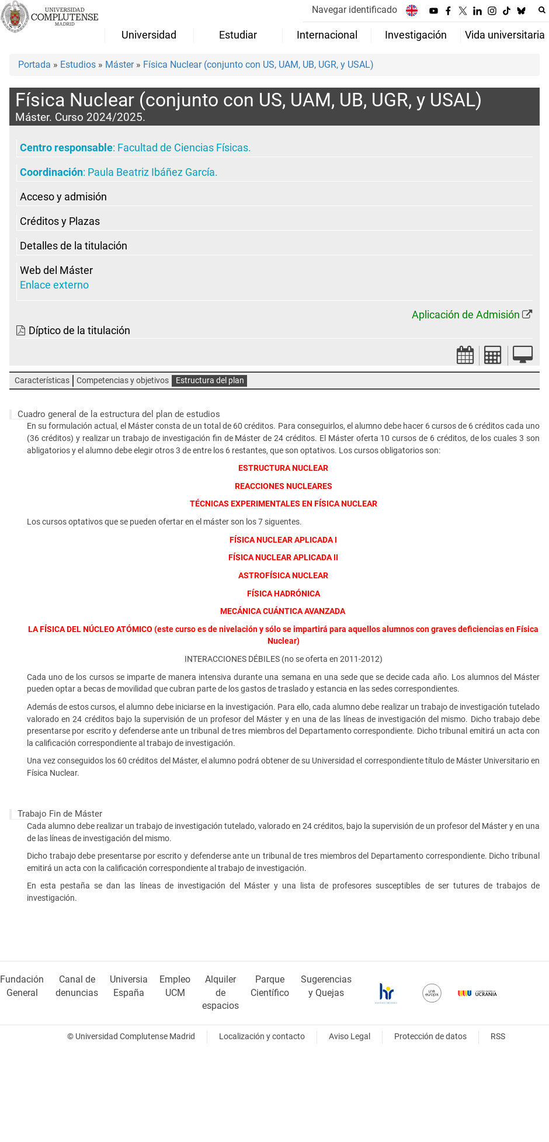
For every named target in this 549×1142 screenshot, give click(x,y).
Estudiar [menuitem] (238, 35)
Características (42, 381)
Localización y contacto (262, 1037)
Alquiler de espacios (220, 993)
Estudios (78, 64)
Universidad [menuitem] (148, 35)
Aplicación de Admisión (466, 315)
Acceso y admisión (63, 197)
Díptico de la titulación (79, 330)
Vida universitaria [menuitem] (505, 35)
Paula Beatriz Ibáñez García (151, 172)
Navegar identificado (354, 9)
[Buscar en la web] (542, 10)
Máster (119, 64)
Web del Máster (56, 270)
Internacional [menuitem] (327, 35)
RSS (498, 1037)
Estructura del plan (210, 381)
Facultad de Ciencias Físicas (182, 148)
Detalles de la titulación (73, 246)
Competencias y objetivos (123, 381)
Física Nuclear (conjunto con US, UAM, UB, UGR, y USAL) (258, 64)
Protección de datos (430, 1037)
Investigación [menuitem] (416, 35)
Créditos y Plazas (60, 221)
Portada (34, 64)
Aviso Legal (349, 1037)
